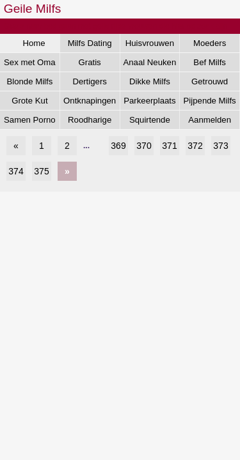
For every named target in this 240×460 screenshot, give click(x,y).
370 (143, 146)
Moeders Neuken (209, 45)
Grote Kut (29, 100)
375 (41, 171)
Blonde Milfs (29, 81)
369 (118, 146)
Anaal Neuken (149, 62)
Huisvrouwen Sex (149, 45)
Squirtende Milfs (149, 122)
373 (220, 146)
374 (15, 171)
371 (169, 146)
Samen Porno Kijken (30, 122)
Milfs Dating (90, 43)
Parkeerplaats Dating (149, 103)
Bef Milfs (209, 62)
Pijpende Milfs (210, 100)
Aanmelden (209, 120)
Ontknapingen (89, 100)
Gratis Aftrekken (90, 64)
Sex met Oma (30, 62)
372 (195, 146)
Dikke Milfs (149, 81)
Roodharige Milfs (89, 122)
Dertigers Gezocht (89, 84)
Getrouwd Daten (209, 84)
